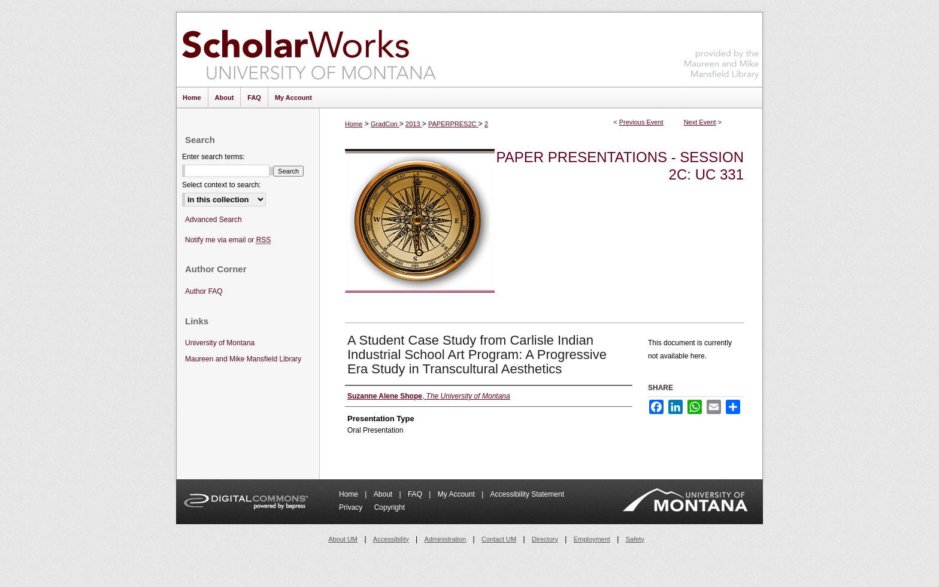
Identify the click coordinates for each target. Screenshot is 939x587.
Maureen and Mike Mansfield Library (721, 48)
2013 (413, 123)
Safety (635, 539)
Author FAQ (204, 291)
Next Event (700, 122)
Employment (592, 539)
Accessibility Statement (527, 494)
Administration (446, 539)
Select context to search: (221, 185)
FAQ (416, 494)
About (384, 494)
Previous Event (641, 122)
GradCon (385, 123)
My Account (457, 494)
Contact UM (498, 539)
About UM (343, 539)
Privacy (352, 507)
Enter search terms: (213, 157)
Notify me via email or (228, 240)
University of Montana (220, 343)
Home (353, 123)
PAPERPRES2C (453, 123)
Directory (545, 539)
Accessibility (391, 539)
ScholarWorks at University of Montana (309, 50)
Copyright (389, 507)
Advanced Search (213, 219)
